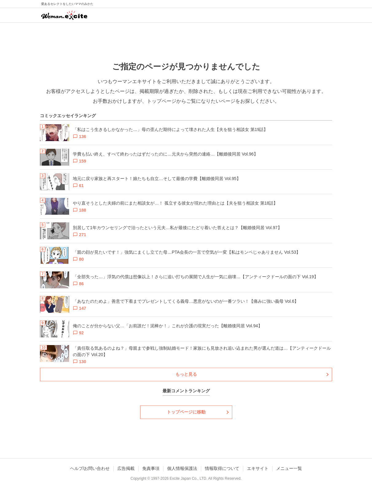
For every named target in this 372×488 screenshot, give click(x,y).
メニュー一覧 (289, 468)
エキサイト (257, 468)
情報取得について (222, 468)
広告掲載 (126, 468)
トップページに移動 (186, 411)
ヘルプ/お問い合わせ (90, 468)
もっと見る (186, 374)
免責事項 (150, 468)
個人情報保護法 (182, 468)
